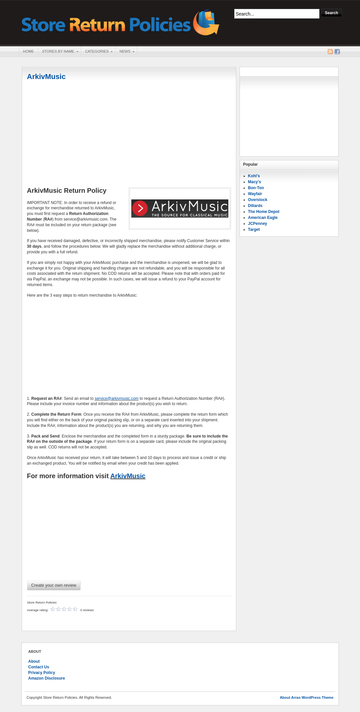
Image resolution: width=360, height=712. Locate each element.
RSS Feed (330, 51)
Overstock (258, 199)
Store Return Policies (121, 21)
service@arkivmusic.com (117, 398)
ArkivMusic (46, 76)
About (34, 661)
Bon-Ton (256, 188)
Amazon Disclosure (46, 678)
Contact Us (38, 667)
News (124, 52)
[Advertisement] (129, 134)
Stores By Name (58, 52)
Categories (97, 52)
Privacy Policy (41, 672)
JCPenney (257, 223)
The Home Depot (263, 211)
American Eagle (263, 217)
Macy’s (254, 182)
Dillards (255, 205)
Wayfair (255, 193)
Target (254, 229)
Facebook (337, 51)
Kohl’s (254, 176)
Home (28, 51)
